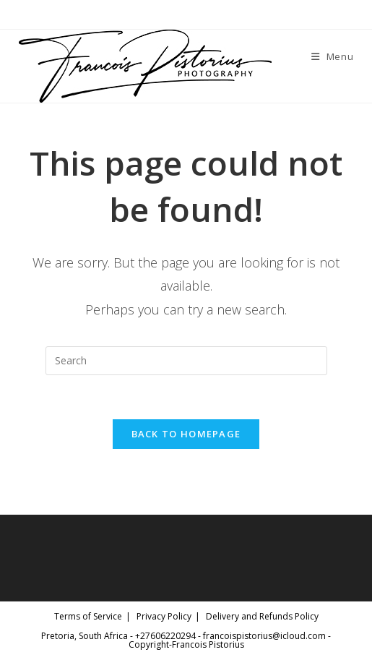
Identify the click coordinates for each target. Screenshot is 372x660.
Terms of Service (88, 616)
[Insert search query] (186, 360)
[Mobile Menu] (332, 56)
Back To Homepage (186, 433)
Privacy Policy (164, 616)
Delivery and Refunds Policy (262, 616)
